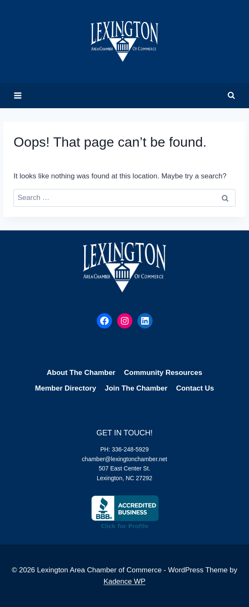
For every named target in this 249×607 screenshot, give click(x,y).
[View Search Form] (231, 95)
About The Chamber (81, 373)
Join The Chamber (136, 388)
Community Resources (163, 373)
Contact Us (195, 388)
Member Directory (65, 388)
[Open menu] (18, 95)
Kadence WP (124, 581)
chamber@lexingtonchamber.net (124, 459)
